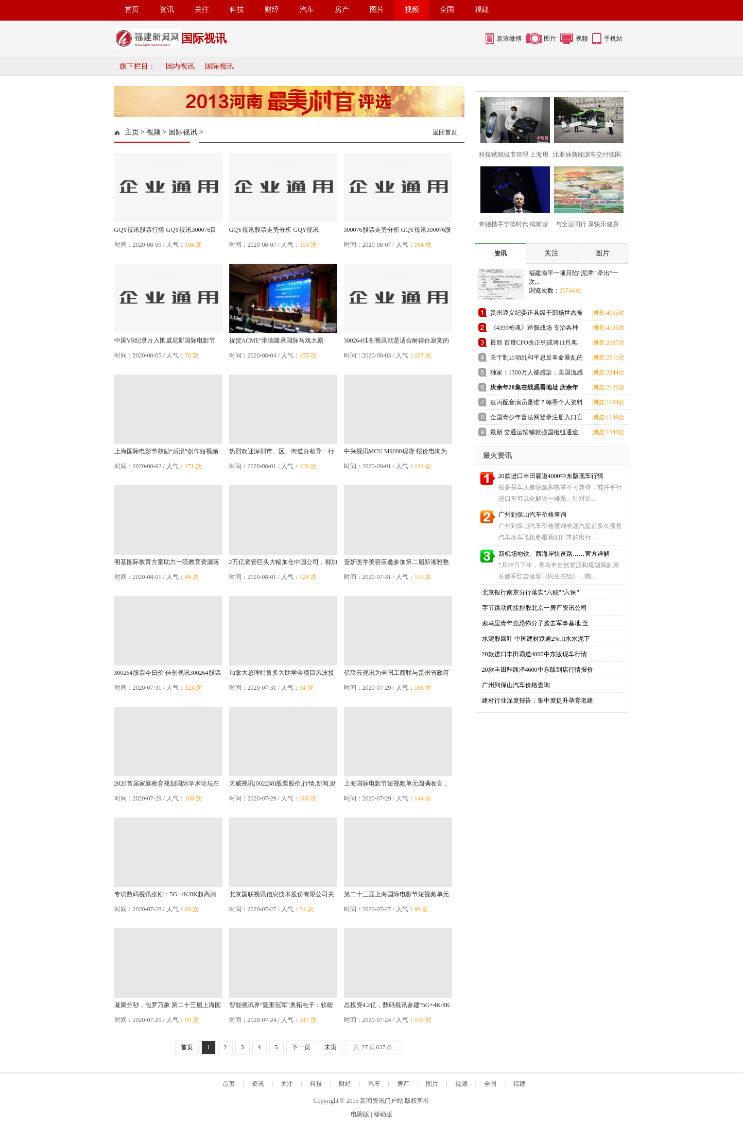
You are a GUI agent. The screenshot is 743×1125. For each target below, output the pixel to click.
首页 (132, 9)
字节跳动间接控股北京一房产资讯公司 (534, 607)
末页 (330, 1047)
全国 (447, 9)
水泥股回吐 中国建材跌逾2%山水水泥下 (536, 638)
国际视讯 (219, 66)
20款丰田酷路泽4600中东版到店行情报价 (537, 669)
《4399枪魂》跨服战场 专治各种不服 (534, 329)
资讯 (167, 9)
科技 (237, 9)
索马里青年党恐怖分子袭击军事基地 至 (535, 623)
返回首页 (445, 132)
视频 (412, 9)
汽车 (307, 9)
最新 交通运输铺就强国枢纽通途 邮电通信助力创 (534, 434)
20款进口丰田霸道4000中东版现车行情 (550, 476)
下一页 (301, 1047)
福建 (482, 9)
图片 (377, 9)
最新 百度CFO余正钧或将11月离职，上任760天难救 (534, 344)
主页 (132, 132)
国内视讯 (180, 66)
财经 (272, 9)
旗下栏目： (137, 66)
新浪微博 (509, 38)
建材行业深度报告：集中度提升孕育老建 (537, 700)
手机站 (613, 38)
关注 (202, 9)
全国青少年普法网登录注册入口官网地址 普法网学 (536, 419)
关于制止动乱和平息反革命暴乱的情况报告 (536, 359)
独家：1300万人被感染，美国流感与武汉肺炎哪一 (536, 374)
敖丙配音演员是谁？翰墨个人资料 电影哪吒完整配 (536, 404)
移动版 (383, 1114)
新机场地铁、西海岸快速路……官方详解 (554, 553)
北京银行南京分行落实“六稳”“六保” (530, 592)
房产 (342, 9)
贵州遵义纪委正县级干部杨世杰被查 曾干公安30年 (536, 314)
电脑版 (360, 1114)
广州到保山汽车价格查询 (532, 514)
